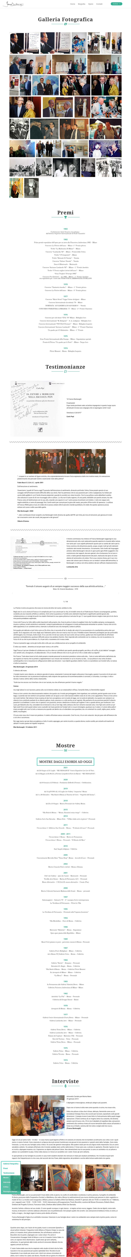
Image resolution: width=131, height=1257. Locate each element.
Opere (90, 4)
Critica (5, 1187)
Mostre (6, 1177)
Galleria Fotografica (10, 1164)
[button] (12, 596)
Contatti (99, 4)
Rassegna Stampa (10, 1191)
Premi (5, 1168)
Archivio (116, 4)
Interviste (6, 1182)
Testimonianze (8, 1173)
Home (72, 4)
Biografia (81, 4)
